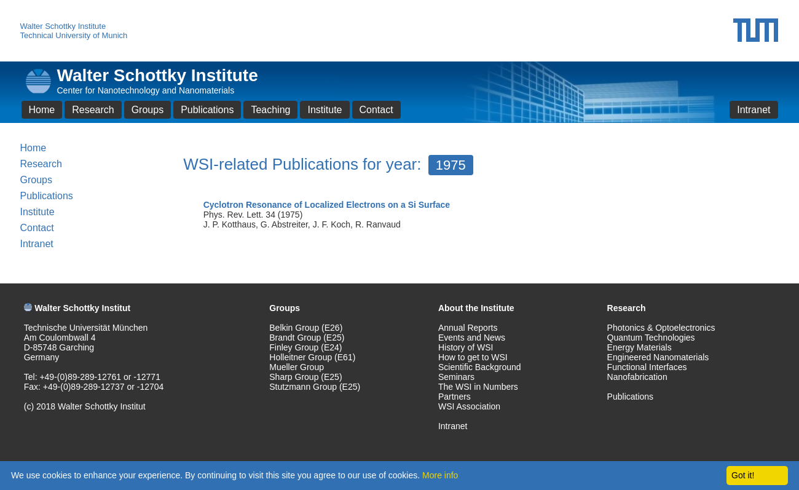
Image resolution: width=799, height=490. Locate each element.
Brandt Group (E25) (306, 337)
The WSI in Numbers (478, 387)
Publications (207, 110)
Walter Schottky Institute (63, 26)
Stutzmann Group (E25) (314, 387)
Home (42, 110)
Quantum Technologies (651, 337)
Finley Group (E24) (305, 347)
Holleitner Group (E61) (312, 357)
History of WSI (465, 347)
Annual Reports (468, 328)
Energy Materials (639, 347)
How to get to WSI (473, 357)
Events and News (471, 337)
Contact (376, 110)
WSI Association (469, 406)
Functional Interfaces (647, 367)
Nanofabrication (637, 377)
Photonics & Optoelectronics (661, 328)
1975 (451, 165)
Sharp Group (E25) (305, 377)
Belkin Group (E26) (305, 328)
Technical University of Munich (74, 35)
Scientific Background (479, 367)
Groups (147, 110)
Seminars (456, 377)
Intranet (753, 110)
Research (93, 110)
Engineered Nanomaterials (658, 357)
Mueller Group (296, 367)
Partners (454, 396)
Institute (324, 110)
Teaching (270, 110)
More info (440, 475)
